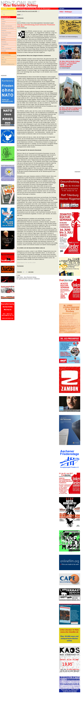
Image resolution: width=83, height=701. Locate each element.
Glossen (3, 37)
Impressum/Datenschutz (8, 64)
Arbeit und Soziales (6, 26)
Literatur (3, 50)
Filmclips (3, 41)
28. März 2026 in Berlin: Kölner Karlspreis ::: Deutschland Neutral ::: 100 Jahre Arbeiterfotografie (69, 63)
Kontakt (3, 61)
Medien (3, 39)
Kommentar (4, 35)
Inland (3, 23)
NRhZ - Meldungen (65, 12)
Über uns (3, 59)
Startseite (19, 272)
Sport (2, 46)
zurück (18, 14)
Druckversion (20, 18)
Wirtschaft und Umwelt (7, 28)
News (2, 19)
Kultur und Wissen (6, 48)
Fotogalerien (4, 44)
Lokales (3, 21)
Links (2, 57)
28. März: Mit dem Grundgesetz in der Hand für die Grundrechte (70, 108)
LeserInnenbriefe (6, 55)
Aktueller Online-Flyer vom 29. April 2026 (27, 11)
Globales (3, 30)
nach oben (30, 272)
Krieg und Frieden (6, 32)
